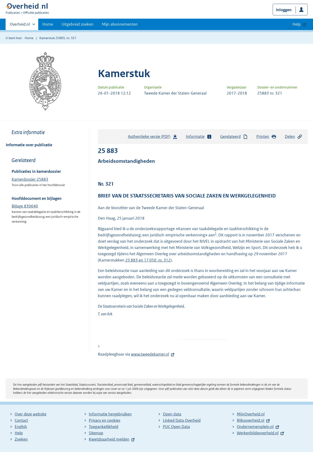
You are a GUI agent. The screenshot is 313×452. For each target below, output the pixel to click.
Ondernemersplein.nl (255, 426)
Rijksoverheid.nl (250, 420)
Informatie (199, 136)
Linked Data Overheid (182, 420)
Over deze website (30, 414)
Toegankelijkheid (103, 426)
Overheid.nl (20, 25)
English (21, 426)
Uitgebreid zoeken (77, 24)
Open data (172, 414)
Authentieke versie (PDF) (153, 137)
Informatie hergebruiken (110, 414)
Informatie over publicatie (29, 144)
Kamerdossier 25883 (30, 179)
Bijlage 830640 (25, 206)
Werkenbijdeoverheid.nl (258, 432)
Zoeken (21, 439)
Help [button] (296, 24)
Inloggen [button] (284, 9)
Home (47, 24)
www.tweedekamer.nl (150, 354)
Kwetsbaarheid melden (109, 439)
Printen (266, 136)
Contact (21, 420)
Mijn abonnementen (120, 24)
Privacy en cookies (104, 420)
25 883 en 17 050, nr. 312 (148, 260)
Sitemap (96, 432)
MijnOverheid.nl (251, 414)
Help (19, 432)
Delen (294, 136)
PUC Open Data (176, 426)
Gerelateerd (234, 136)
